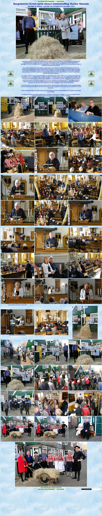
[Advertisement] (16, 492)
